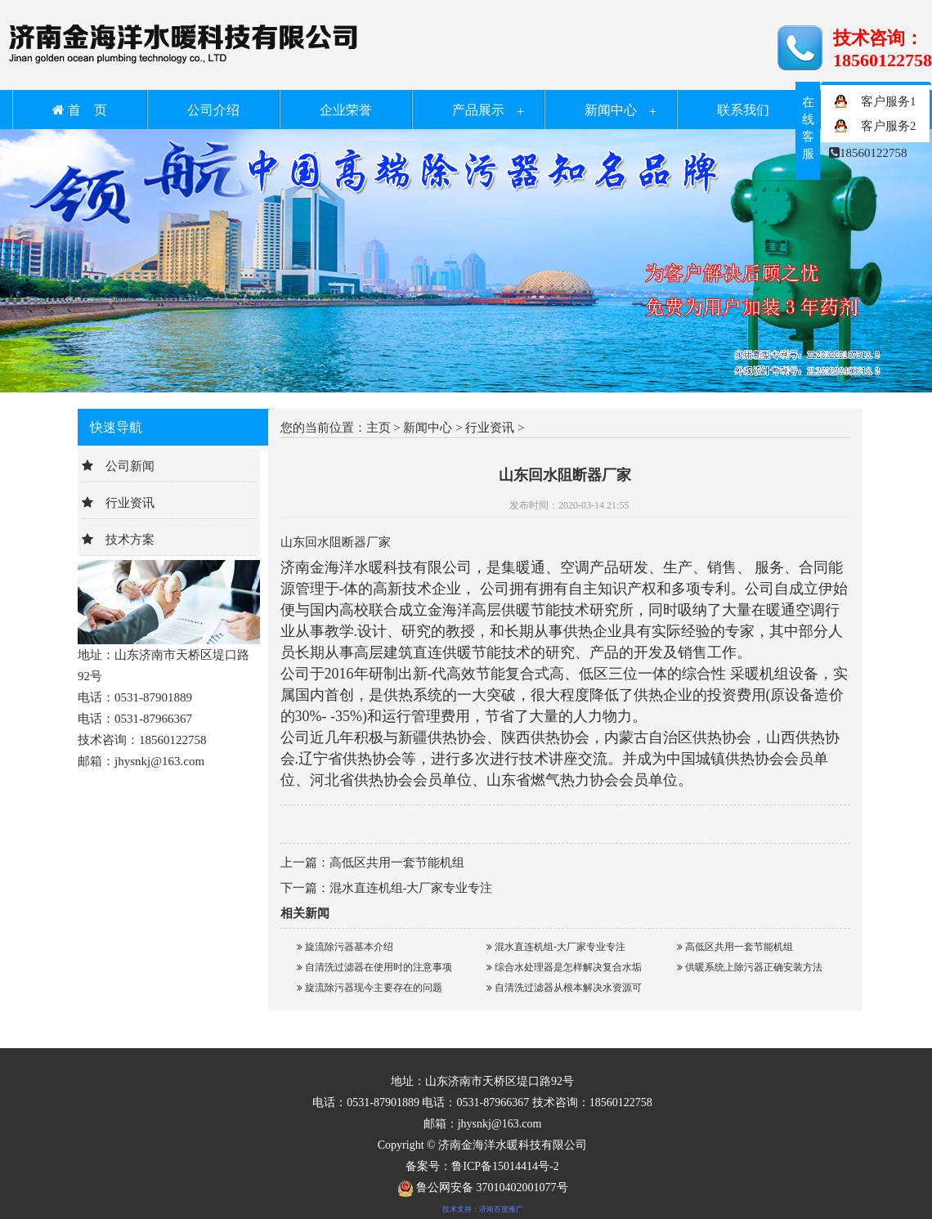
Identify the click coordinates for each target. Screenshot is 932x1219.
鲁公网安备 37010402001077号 (482, 1187)
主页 (378, 427)
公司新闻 (130, 466)
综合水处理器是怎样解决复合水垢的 (564, 969)
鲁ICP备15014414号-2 (504, 1166)
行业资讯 (130, 502)
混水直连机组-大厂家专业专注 (411, 887)
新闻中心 (611, 110)
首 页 (79, 110)
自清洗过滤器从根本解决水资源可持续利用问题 (564, 990)
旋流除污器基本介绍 (345, 946)
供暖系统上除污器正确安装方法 (749, 967)
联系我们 (743, 110)
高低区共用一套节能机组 (396, 862)
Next (878, 268)
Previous (53, 268)
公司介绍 (213, 110)
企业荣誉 (346, 110)
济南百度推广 (501, 1209)
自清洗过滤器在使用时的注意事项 (374, 967)
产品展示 (478, 110)
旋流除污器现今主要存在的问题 (369, 987)
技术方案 (130, 539)
